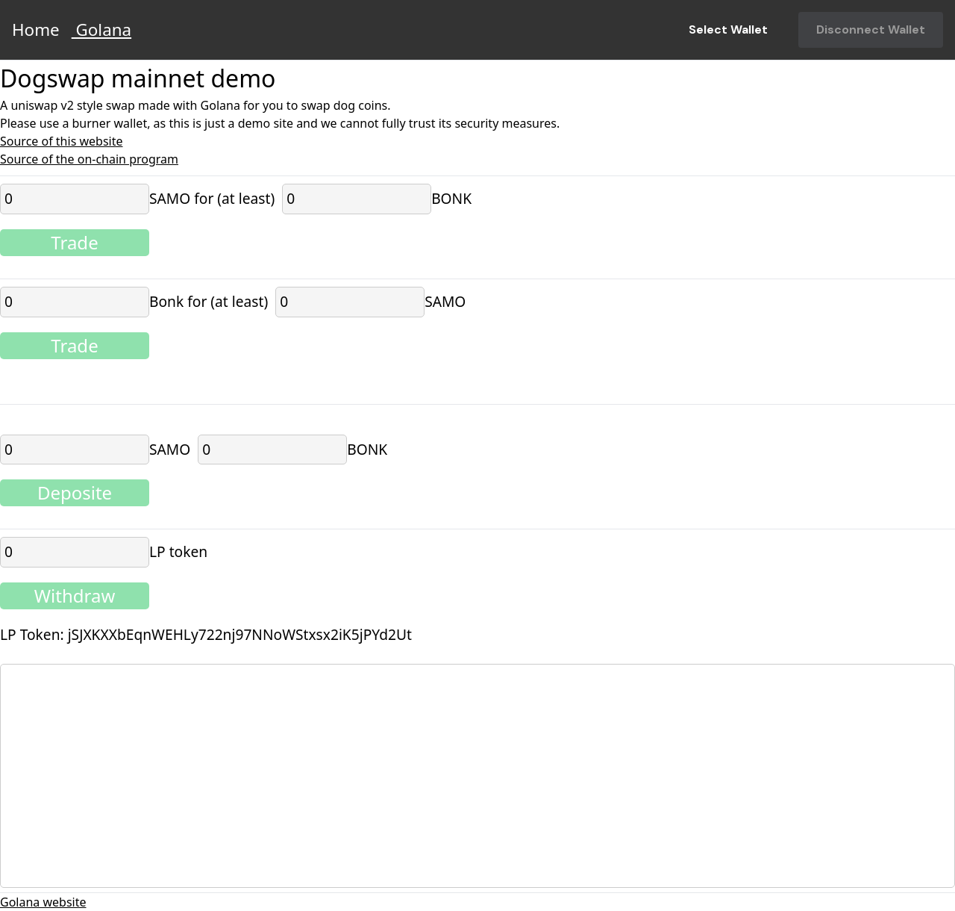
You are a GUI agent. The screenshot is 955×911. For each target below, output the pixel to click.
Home (36, 29)
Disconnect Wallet (870, 29)
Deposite (74, 492)
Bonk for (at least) (208, 301)
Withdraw (75, 595)
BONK (451, 198)
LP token (178, 551)
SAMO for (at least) (212, 198)
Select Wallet (728, 29)
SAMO (445, 301)
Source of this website (61, 141)
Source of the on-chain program (89, 159)
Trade (74, 242)
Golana (101, 29)
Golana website (43, 902)
